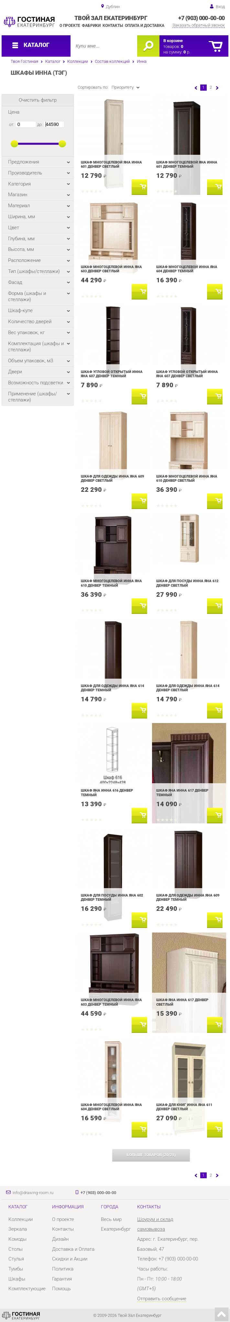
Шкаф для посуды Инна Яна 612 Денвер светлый (187, 583)
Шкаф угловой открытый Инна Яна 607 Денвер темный (112, 374)
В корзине (173, 40)
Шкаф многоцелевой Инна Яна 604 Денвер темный (186, 269)
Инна (142, 61)
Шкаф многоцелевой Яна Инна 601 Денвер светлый (111, 164)
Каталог (52, 61)
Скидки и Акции (69, 1259)
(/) (151, 1155)
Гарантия (62, 1279)
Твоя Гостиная (24, 61)
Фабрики (91, 25)
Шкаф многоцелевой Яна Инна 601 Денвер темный (186, 164)
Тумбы (15, 1269)
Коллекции (77, 61)
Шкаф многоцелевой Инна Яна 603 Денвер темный (111, 1002)
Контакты (113, 25)
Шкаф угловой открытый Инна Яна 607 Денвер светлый (187, 374)
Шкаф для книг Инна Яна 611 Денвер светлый (184, 1107)
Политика (62, 1269)
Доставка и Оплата (73, 1249)
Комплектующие (27, 1289)
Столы (15, 1249)
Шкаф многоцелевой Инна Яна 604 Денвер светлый (111, 1107)
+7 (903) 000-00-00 (201, 18)
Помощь (61, 1289)
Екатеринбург (116, 1229)
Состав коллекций (112, 61)
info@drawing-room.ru (33, 1192)
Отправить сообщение (161, 1299)
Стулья (16, 1259)
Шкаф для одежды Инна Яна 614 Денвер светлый (187, 688)
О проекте (70, 25)
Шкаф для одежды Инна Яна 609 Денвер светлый (112, 478)
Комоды (17, 1239)
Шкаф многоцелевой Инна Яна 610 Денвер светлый (186, 478)
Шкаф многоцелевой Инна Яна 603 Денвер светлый (111, 269)
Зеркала (17, 1229)
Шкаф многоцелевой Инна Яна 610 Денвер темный (111, 583)
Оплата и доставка (144, 25)
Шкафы (16, 1279)
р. (186, 52)
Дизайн (60, 1239)
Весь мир (111, 1219)
